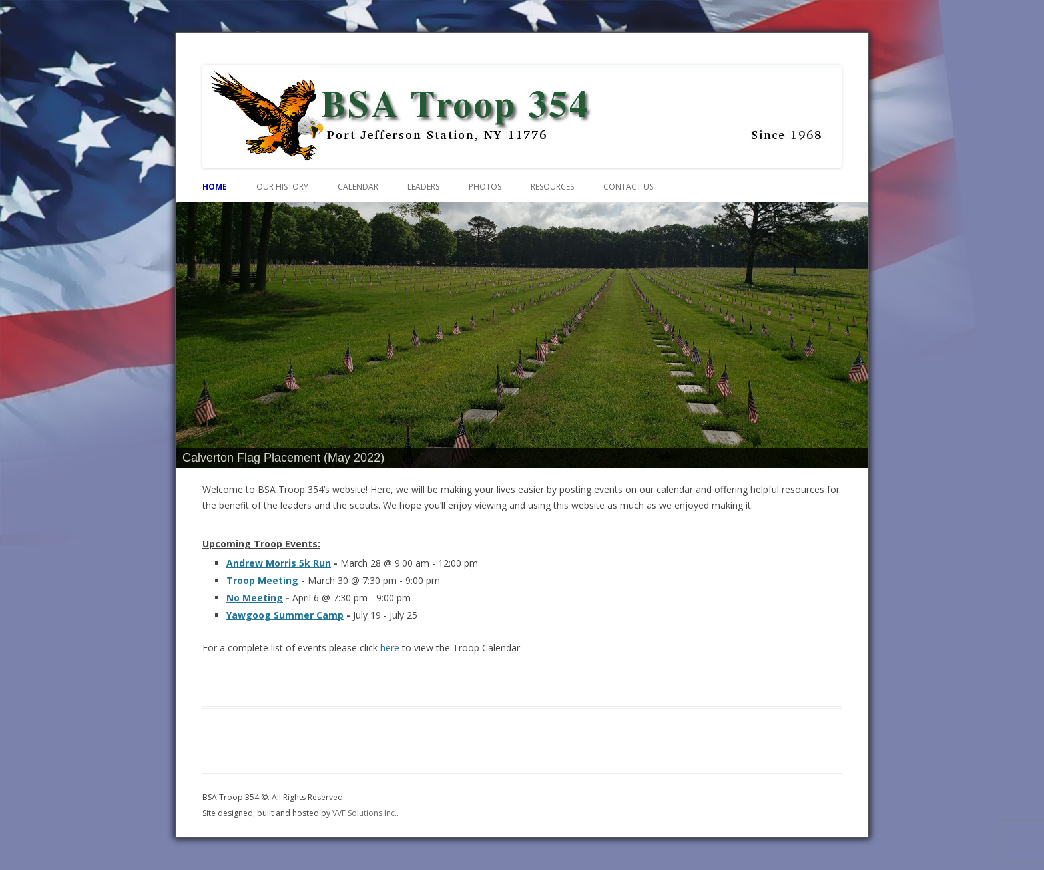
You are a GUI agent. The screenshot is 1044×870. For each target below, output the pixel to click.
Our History (282, 186)
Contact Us (628, 186)
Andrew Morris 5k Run (278, 563)
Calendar (358, 186)
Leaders (423, 186)
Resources (552, 186)
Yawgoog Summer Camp (285, 615)
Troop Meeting (262, 580)
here (389, 647)
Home (214, 186)
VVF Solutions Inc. (364, 813)
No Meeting (254, 597)
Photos (485, 186)
